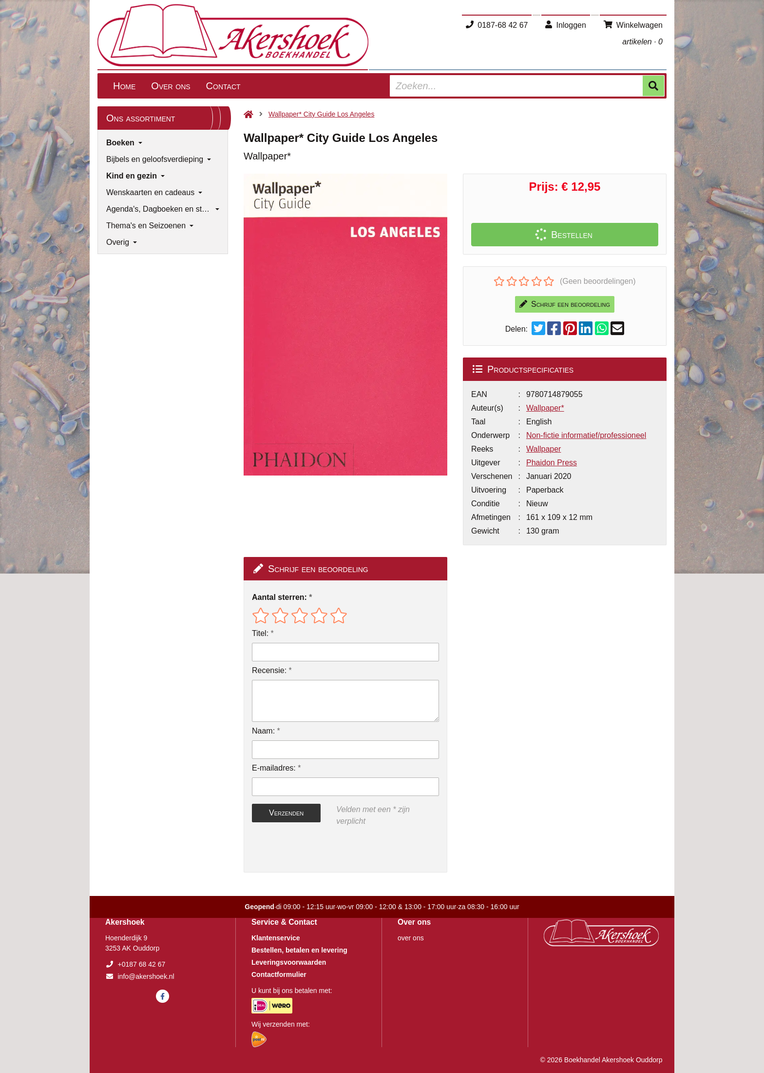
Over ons (170, 85)
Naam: (263, 731)
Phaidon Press (551, 462)
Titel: (260, 633)
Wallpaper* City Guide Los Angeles (321, 114)
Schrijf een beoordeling (564, 304)
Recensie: (269, 670)
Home (124, 85)
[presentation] (314, 849)
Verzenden (286, 813)
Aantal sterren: (279, 597)
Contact (223, 85)
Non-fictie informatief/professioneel (586, 435)
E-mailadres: (274, 768)
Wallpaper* (545, 408)
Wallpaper (543, 449)
